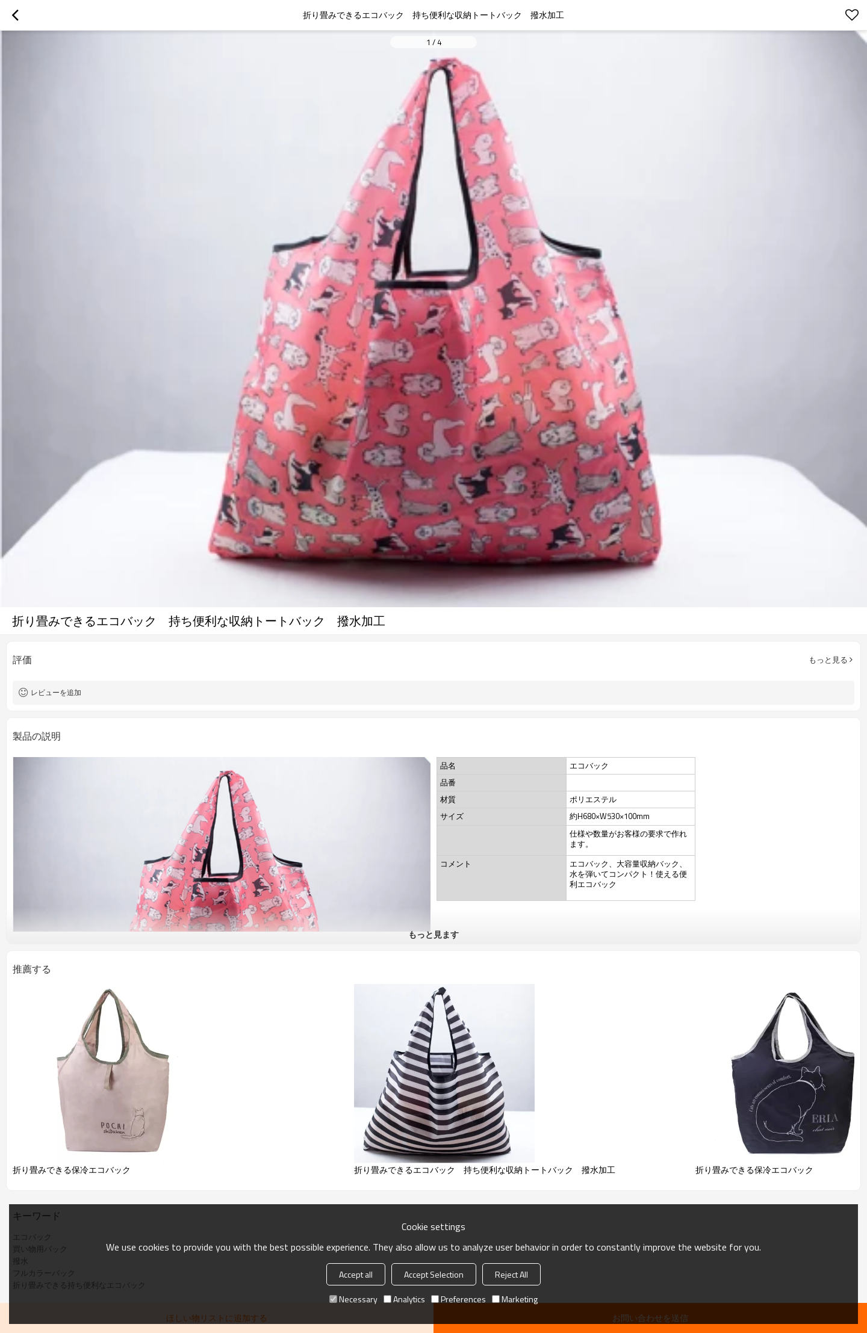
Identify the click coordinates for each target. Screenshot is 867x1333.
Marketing (515, 1299)
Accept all (356, 1274)
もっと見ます (433, 934)
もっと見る (828, 660)
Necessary (353, 1299)
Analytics (404, 1299)
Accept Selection (434, 1274)
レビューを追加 (56, 692)
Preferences (458, 1299)
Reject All (511, 1274)
